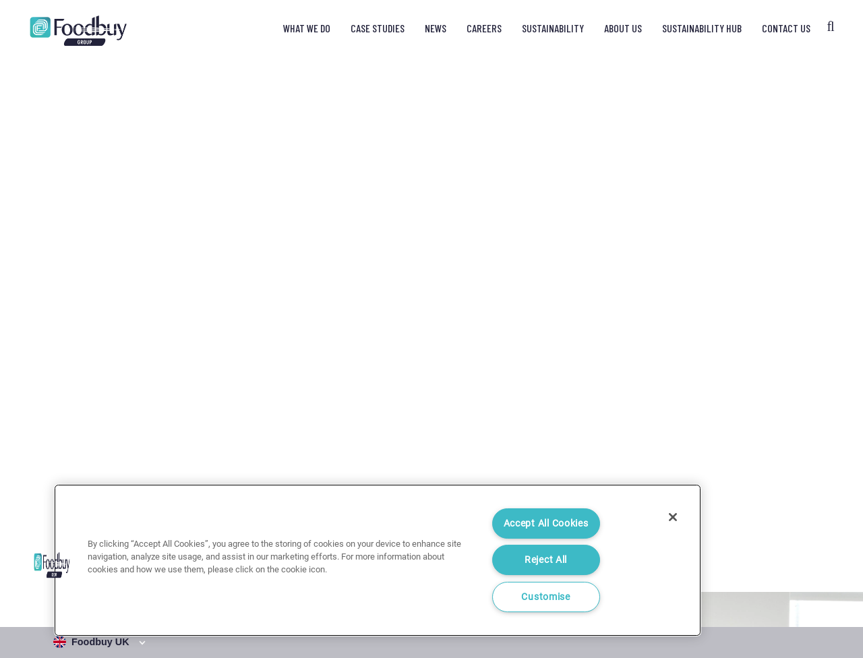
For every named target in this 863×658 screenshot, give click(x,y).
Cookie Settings (806, 594)
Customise (545, 597)
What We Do (306, 28)
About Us (623, 28)
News (435, 28)
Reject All (546, 560)
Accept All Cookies (546, 523)
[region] (377, 560)
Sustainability (553, 28)
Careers (484, 28)
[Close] (673, 517)
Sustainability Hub (702, 28)
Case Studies (378, 28)
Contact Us (786, 28)
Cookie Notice (731, 594)
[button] (51, 565)
